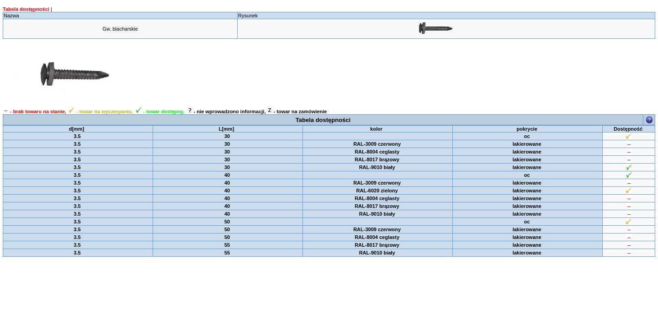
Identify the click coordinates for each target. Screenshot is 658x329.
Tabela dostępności (26, 9)
